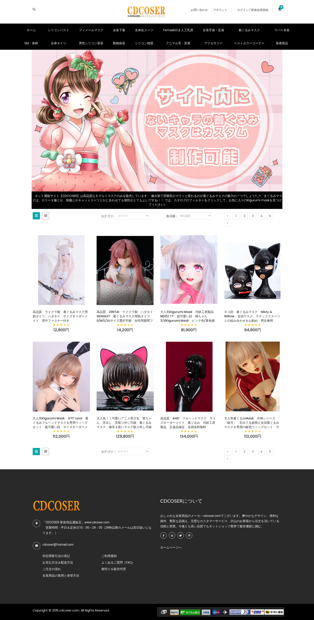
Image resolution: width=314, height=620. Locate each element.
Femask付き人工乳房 (178, 30)
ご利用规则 (109, 556)
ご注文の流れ (52, 569)
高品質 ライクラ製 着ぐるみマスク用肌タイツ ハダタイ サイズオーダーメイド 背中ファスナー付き (60, 316)
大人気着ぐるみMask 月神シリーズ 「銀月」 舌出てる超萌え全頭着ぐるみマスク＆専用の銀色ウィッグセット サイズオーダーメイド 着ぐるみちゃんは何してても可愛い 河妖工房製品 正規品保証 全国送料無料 (251, 422)
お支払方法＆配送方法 (58, 562)
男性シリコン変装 (91, 43)
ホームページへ (171, 547)
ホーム (31, 30)
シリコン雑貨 (144, 43)
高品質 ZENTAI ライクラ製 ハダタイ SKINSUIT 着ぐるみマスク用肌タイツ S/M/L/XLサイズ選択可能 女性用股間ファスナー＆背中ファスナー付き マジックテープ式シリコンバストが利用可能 (125, 316)
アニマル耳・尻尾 (178, 43)
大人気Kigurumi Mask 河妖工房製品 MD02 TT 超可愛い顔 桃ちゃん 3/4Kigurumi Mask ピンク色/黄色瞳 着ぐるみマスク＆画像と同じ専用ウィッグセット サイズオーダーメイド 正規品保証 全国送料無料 (189, 316)
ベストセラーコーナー (249, 43)
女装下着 (119, 30)
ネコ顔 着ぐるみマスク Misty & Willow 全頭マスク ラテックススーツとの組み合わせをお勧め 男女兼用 (252, 316)
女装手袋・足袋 (213, 30)
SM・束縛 (31, 43)
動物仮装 (119, 43)
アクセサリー (213, 43)
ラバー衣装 (282, 30)
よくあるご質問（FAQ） (118, 562)
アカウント (220, 10)
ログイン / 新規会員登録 (252, 10)
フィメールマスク (91, 30)
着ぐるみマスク (249, 30)
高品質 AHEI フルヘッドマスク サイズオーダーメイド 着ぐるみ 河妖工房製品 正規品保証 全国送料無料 (188, 422)
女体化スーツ (144, 30)
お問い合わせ (199, 10)
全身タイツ (58, 43)
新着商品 (282, 43)
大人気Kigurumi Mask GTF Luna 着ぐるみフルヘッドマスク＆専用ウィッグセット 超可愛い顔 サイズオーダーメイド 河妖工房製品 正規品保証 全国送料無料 (60, 422)
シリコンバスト (58, 30)
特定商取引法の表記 (56, 556)
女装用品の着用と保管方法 (61, 575)
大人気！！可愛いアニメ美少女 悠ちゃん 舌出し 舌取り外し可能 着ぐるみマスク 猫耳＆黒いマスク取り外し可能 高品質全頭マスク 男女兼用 (125, 422)
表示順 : (171, 216)
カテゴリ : (108, 216)
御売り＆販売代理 (113, 569)
